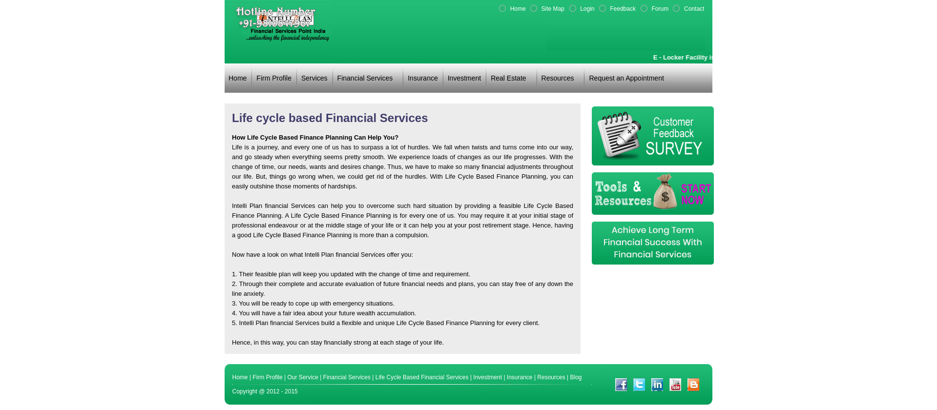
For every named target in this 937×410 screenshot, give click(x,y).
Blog (576, 377)
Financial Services (365, 78)
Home (238, 78)
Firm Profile (274, 78)
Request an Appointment (626, 78)
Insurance (422, 78)
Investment (464, 78)
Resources (557, 78)
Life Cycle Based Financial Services (422, 377)
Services (314, 78)
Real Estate (508, 78)
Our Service (302, 377)
